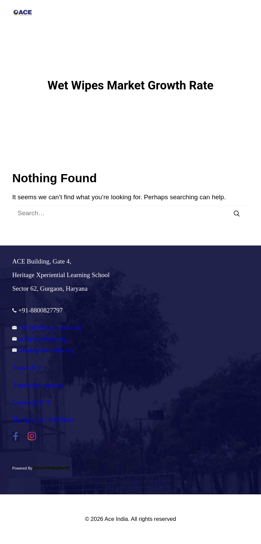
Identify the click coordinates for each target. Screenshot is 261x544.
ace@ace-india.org (39, 338)
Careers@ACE (31, 402)
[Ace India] (22, 12)
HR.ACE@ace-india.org (47, 327)
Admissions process (38, 385)
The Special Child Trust (43, 419)
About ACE (27, 367)
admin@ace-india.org (43, 350)
